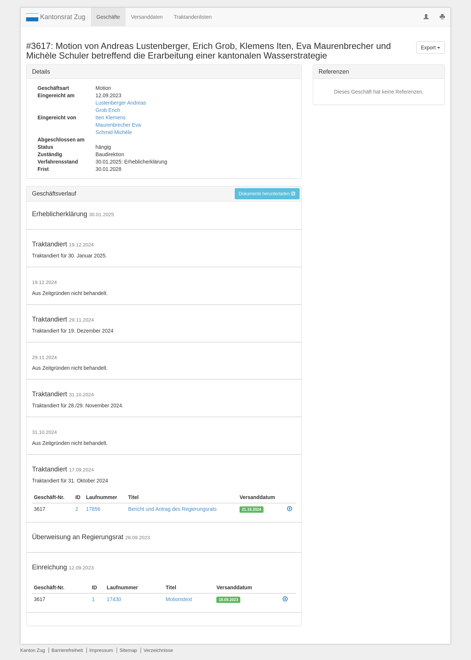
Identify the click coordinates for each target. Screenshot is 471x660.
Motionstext (179, 599)
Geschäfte (108, 17)
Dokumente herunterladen (267, 193)
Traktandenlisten (193, 17)
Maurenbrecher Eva (118, 125)
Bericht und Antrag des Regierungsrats (172, 509)
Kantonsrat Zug (55, 17)
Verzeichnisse (158, 650)
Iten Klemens (111, 117)
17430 (114, 599)
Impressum (101, 650)
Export (430, 47)
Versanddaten (147, 17)
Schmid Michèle (114, 132)
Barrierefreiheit (67, 650)
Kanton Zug (32, 650)
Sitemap (128, 650)
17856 (93, 509)
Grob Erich (108, 110)
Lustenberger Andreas (121, 103)
